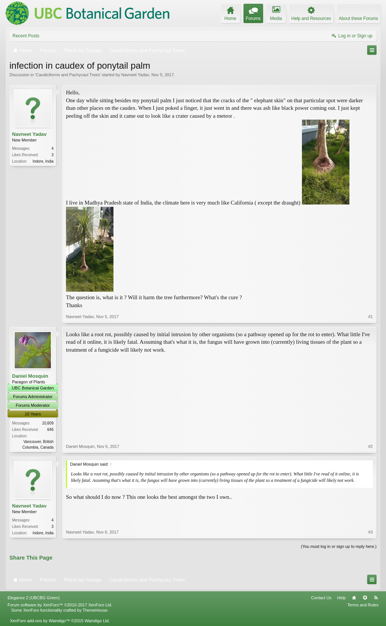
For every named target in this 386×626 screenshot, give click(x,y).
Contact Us (321, 597)
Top (365, 597)
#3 (370, 532)
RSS (375, 597)
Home (354, 597)
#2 (370, 446)
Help (341, 597)
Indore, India (43, 161)
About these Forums (358, 18)
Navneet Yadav (135, 74)
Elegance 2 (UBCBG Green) (34, 597)
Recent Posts (25, 35)
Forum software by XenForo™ (60, 605)
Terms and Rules (362, 605)
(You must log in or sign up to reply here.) (339, 546)
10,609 (48, 423)
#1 (370, 316)
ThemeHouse (95, 610)
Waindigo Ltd (96, 620)
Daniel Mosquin (30, 376)
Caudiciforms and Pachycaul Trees (68, 74)
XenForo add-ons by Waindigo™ (40, 620)
